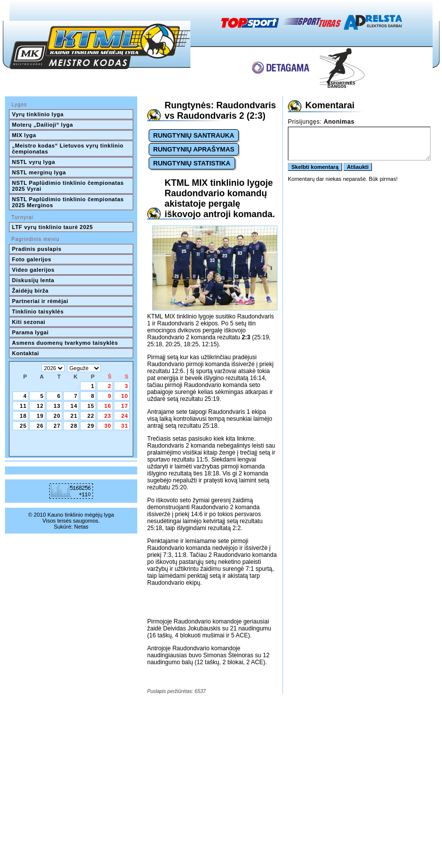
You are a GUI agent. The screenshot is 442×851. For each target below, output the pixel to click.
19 (40, 416)
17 (124, 406)
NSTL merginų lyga (39, 172)
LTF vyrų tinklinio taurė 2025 (52, 227)
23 (107, 416)
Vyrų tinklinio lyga (38, 114)
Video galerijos (33, 270)
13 (57, 406)
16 (107, 406)
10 (124, 396)
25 (23, 426)
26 (40, 426)
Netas (81, 527)
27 (57, 426)
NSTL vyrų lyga (33, 162)
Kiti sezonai (28, 322)
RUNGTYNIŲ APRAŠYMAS (193, 149)
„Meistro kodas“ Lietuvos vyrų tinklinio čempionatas (68, 149)
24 (124, 416)
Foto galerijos (31, 259)
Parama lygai (30, 332)
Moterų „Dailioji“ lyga (42, 125)
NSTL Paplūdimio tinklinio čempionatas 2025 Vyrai (68, 186)
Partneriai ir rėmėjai (40, 301)
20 (57, 416)
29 (91, 426)
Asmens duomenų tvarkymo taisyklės (65, 343)
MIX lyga (24, 135)
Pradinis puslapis (37, 249)
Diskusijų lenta (33, 280)
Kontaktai (25, 353)
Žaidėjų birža (30, 291)
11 (23, 406)
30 (107, 426)
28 (74, 426)
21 (74, 416)
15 (91, 406)
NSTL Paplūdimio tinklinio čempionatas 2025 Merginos (68, 202)
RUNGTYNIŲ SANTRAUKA (193, 135)
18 (23, 416)
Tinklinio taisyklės (38, 311)
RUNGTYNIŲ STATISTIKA (192, 163)
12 (40, 406)
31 (124, 426)
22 (91, 416)
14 (74, 406)
